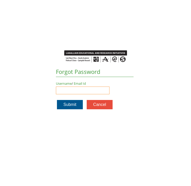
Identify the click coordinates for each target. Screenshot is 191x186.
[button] (70, 104)
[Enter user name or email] (82, 90)
